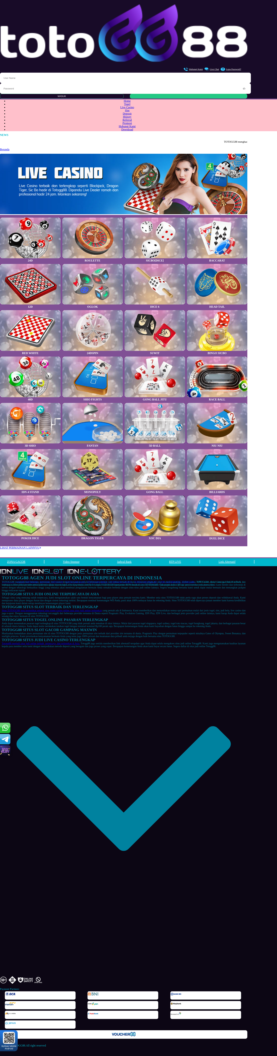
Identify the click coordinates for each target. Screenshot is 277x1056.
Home (127, 100)
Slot (127, 110)
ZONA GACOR (16, 561)
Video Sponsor (71, 561)
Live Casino (127, 107)
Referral (127, 119)
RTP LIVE (175, 561)
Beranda (4, 149)
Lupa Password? (231, 69)
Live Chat (212, 69)
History (127, 116)
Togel (127, 104)
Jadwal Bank (124, 561)
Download (127, 129)
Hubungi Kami (193, 69)
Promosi (127, 123)
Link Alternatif (227, 561)
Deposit (127, 113)
